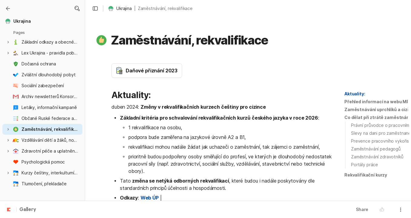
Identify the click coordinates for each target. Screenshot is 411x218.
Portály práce (364, 164)
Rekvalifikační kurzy (365, 174)
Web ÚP (150, 198)
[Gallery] (8, 8)
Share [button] (362, 209)
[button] (77, 8)
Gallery (27, 209)
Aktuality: (354, 93)
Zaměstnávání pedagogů (376, 148)
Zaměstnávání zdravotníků (377, 156)
